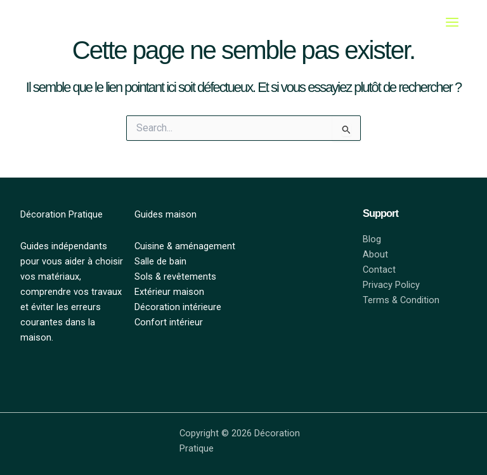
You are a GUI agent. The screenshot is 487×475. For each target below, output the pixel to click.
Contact (379, 269)
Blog (372, 239)
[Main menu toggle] (452, 22)
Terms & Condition (401, 300)
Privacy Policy (391, 284)
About (375, 254)
